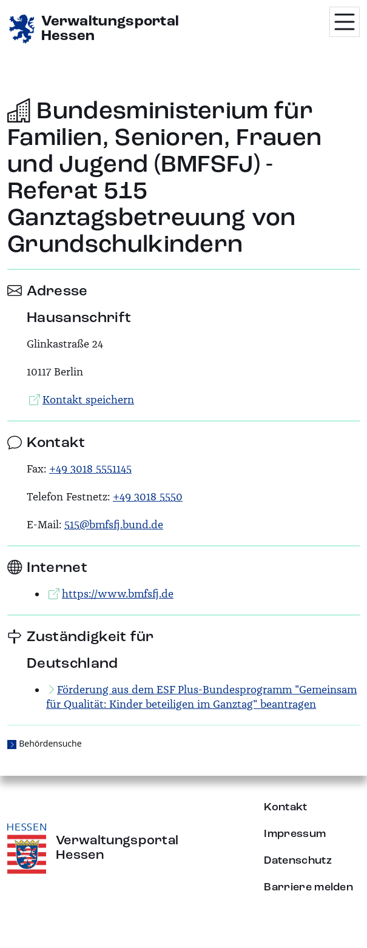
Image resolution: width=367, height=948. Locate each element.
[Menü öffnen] (344, 22)
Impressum (295, 834)
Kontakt (285, 807)
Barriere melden (308, 887)
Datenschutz (298, 860)
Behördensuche (50, 743)
